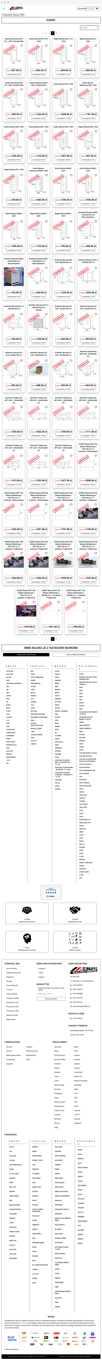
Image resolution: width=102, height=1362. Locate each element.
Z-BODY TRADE (84, 872)
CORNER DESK (10, 732)
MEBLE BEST (59, 1178)
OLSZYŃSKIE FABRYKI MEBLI (62, 1263)
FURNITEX (35, 1169)
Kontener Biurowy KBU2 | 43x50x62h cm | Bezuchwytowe (13, 261)
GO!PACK (35, 1191)
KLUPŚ (34, 1251)
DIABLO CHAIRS (14, 1231)
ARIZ (7, 692)
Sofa (75, 1098)
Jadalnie (29, 1047)
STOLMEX (81, 1208)
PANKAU (57, 1278)
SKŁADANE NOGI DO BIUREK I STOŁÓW (88, 713)
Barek (76, 1047)
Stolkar (80, 1194)
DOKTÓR (12, 1236)
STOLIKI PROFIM (84, 767)
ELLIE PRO (9, 751)
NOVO (57, 729)
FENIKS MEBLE (37, 1156)
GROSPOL (35, 1196)
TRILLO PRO (83, 807)
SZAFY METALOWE (85, 786)
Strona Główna (11, 968)
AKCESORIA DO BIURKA (13, 683)
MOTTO (57, 696)
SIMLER (80, 1176)
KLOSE (34, 1247)
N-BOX (57, 705)
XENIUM (81, 859)
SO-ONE (81, 734)
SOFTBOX (82, 737)
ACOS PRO (9, 674)
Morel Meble (59, 1234)
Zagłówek (77, 1123)
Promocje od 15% (12, 1002)
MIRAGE (57, 689)
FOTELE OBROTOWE (37, 677)
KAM (33, 1238)
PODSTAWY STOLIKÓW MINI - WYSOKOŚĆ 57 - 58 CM (64, 768)
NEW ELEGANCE (60, 1253)
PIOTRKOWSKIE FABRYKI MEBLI (63, 1292)
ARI (7, 689)
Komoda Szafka (59, 1060)
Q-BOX (57, 786)
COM (7, 726)
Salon (28, 1060)
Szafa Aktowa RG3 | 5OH (63, 127)
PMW (56, 1302)
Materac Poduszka (80, 1081)
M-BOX (57, 671)
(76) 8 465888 (76, 994)
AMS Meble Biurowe (15, 1165)
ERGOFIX (9, 754)
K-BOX (33, 708)
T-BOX (81, 789)
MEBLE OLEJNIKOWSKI (62, 1196)
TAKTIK (81, 792)
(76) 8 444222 (76, 985)
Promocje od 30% (12, 1011)
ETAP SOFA (13, 1254)
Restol (80, 1154)
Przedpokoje (10, 1060)
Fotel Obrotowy (59, 1055)
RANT (81, 687)
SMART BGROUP (84, 725)
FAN (32, 671)
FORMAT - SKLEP (37, 1160)
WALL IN (82, 844)
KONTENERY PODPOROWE (39, 717)
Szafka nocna (59, 1110)
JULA (32, 705)
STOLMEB (81, 1203)
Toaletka (57, 1115)
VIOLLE (81, 835)
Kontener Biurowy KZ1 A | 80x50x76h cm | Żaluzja (38, 307)
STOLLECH (81, 1199)
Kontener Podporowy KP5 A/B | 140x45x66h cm (63, 447)
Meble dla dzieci (32, 1051)
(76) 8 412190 (76, 998)
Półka (76, 1089)
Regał (56, 1098)
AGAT (8, 680)
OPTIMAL (58, 751)
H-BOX (33, 689)
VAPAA (81, 826)
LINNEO (34, 1278)
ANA (7, 686)
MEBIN (57, 1169)
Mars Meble (58, 1147)
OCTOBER (58, 736)
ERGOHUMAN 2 (11, 757)
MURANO (58, 699)
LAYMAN (35, 1269)
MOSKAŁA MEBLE (60, 1238)
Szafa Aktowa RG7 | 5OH (63, 84)
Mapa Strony (10, 1019)
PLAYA (57, 757)
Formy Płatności (12, 985)
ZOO (80, 878)
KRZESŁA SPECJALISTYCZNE (37, 724)
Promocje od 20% (12, 1007)
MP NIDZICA (59, 1242)
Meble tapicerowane (13, 1055)
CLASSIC (9, 717)
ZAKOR (80, 1243)
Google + (41, 977)
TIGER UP (82, 798)
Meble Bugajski (60, 1182)
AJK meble (12, 1156)
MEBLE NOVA (59, 1187)
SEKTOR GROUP (83, 1167)
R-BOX (81, 674)
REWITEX (81, 1159)
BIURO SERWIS (14, 1196)
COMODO (12, 1218)
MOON (57, 692)
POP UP (57, 783)
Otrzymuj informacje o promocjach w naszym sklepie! (51, 989)
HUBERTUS (35, 1225)
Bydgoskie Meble (14, 1205)
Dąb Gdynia (12, 1227)
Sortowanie (89, 25)
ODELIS (57, 739)
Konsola (77, 1060)
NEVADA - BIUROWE (61, 711)
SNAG (81, 731)
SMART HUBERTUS (85, 728)
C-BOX (8, 711)
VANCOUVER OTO (84, 823)
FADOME (35, 1147)
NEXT (56, 714)
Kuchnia (77, 1068)
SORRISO (82, 741)
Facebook (41, 968)
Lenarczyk (35, 1274)
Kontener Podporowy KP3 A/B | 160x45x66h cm (88, 400)
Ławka (56, 1076)
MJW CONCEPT (60, 1225)
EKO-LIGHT (12, 1249)
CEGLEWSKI (13, 1214)
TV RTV (76, 1115)
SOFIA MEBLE (82, 1185)
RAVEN (80, 1150)
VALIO (81, 816)
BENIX (11, 1182)
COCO (8, 723)
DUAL (8, 748)
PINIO (57, 1287)
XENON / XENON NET (86, 862)
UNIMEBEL (81, 1216)
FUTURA (33, 686)
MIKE (56, 686)
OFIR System (59, 742)
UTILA (81, 810)
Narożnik (57, 1089)
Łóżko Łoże (78, 1076)
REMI (81, 693)
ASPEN (8, 696)
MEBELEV (58, 1165)
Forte (34, 1165)
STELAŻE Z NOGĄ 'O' (85, 764)
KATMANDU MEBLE (38, 1242)
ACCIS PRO (9, 671)
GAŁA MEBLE (36, 1178)
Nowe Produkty (11, 994)
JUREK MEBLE (36, 1234)
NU (56, 732)
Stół (75, 1102)
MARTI (57, 677)
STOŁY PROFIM (84, 773)
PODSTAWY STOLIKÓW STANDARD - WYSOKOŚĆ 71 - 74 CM (64, 775)
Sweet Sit (81, 1212)
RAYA (81, 690)
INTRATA (33, 696)
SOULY (81, 744)
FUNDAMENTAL (36, 683)
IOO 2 (32, 699)
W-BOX (81, 841)
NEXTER (57, 717)
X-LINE (81, 856)
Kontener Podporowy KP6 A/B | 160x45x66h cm (39, 400)
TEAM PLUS (83, 795)
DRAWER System (11, 745)
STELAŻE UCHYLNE (85, 756)
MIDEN (57, 683)
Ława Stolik (78, 1072)
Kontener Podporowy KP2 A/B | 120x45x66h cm (14, 447)
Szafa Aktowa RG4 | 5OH (14, 127)
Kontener (57, 1064)
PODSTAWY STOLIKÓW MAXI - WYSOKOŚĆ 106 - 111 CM (63, 762)
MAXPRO (58, 680)
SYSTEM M (82, 780)
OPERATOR (58, 748)
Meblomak (58, 1200)
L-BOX (33, 731)
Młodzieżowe (31, 1055)
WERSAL (80, 1234)
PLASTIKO (58, 1298)
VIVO (79, 1225)
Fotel (76, 1051)
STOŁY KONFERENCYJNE (87, 770)
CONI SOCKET (10, 729)
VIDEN (81, 832)
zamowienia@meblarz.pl (80, 1006)
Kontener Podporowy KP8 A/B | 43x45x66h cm (88, 353)
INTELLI (33, 692)
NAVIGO (57, 708)
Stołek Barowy (59, 1106)
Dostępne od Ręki (12, 998)
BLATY (8, 708)
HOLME (34, 1220)
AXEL (8, 699)
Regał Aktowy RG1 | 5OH (14, 169)
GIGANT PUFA (36, 1187)
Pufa (75, 1093)
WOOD (81, 850)
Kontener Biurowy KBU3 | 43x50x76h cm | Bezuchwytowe (88, 214)
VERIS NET (82, 829)
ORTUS (57, 1269)
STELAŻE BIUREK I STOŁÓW (88, 753)
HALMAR (35, 1205)
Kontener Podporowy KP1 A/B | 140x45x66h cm (39, 447)
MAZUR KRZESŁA (60, 1156)
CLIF (7, 720)
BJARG (8, 705)
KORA (32, 720)
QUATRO (57, 789)
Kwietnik (57, 1072)
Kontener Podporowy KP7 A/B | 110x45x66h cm (14, 400)
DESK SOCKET (10, 742)
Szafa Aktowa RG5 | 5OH (39, 127)
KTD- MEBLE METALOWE (40, 1265)
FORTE (33, 674)
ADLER (11, 1147)
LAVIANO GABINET (37, 735)
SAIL (80, 700)
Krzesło (57, 1068)
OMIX (56, 745)
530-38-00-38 (76, 1002)
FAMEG (34, 1151)
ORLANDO (58, 754)
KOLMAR (35, 1256)
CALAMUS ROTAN (15, 1209)
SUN (80, 776)
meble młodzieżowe (12, 1349)
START (81, 750)
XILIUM (81, 866)
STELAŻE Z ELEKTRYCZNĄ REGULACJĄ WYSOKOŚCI (87, 760)
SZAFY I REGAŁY (84, 783)
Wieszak (77, 1119)
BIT (7, 702)
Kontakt (9, 981)
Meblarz (57, 1173)
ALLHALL (12, 1160)
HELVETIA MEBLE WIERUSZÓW (37, 1210)
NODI (56, 720)
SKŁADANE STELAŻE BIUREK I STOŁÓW (85, 718)
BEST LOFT (12, 1187)
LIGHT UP (34, 741)
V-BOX (81, 813)
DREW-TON (12, 1240)
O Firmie (9, 990)
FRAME (33, 680)
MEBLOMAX (59, 1205)
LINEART (33, 744)
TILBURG (82, 801)
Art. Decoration (14, 1173)
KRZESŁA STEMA (36, 728)
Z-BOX (81, 875)
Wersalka (57, 1119)
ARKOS (11, 1169)
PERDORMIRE (59, 1282)
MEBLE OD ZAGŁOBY (61, 1191)
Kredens (77, 1064)
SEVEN (81, 703)
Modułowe (78, 1085)
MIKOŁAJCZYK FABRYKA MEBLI (63, 1219)
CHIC (7, 714)
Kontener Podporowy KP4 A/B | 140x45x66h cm (63, 400)
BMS (10, 1200)
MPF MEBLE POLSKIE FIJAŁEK (62, 1248)
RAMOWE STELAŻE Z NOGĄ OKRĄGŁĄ (88, 683)
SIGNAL (80, 1172)
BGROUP (12, 1191)
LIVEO (34, 1283)
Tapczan (77, 1110)
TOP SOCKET (83, 804)
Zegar (56, 1127)
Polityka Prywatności (13, 973)
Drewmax (12, 1245)
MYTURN (58, 702)
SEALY (80, 1163)
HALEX (34, 1200)
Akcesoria (57, 1047)
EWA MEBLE (13, 1258)
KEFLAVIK (34, 711)
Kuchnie (9, 1051)
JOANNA (33, 702)
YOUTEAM (82, 869)
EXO (7, 763)
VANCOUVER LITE (85, 819)
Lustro (56, 1081)
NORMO (57, 726)
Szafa (76, 1106)
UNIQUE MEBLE (83, 1221)
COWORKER (10, 736)
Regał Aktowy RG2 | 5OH (88, 127)
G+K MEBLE (36, 1173)
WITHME (82, 847)
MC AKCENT (59, 1160)
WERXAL (80, 1239)
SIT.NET (81, 706)
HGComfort (35, 1216)
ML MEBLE (58, 1229)
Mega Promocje (12, 1015)
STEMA (80, 1190)
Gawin (34, 1182)
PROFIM (57, 1307)
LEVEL (33, 738)
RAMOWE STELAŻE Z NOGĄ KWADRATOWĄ (88, 678)
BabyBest (12, 1178)
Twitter (40, 973)
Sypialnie (9, 1064)
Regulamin (10, 977)
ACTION (8, 677)
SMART (81, 722)
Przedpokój (58, 1093)
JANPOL (35, 1229)
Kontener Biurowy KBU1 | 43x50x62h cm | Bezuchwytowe (38, 261)
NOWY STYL (59, 1258)
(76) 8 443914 (76, 989)
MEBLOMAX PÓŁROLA (62, 1209)
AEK (10, 1151)
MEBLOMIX (58, 1214)
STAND (81, 747)
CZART (11, 1223)
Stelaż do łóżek (59, 1102)
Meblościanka (59, 1085)
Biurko (56, 1051)
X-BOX (81, 853)
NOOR (57, 723)
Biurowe (9, 1047)
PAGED (57, 1273)
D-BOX (8, 739)
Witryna (57, 1123)
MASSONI (58, 1151)
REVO (81, 696)
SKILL (81, 709)
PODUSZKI (58, 780)
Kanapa (77, 1055)
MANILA (57, 674)
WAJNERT (81, 1230)
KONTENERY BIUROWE (38, 714)
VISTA (81, 838)
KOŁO (34, 1260)
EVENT (8, 760)
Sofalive (80, 1181)
